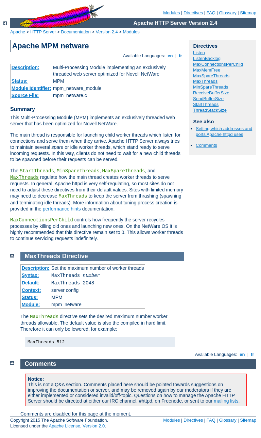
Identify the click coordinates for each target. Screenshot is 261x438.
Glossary (227, 12)
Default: (30, 282)
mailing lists (226, 401)
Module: (31, 304)
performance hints (62, 209)
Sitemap (248, 12)
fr (181, 55)
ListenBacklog (207, 58)
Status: (20, 81)
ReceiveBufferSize (211, 92)
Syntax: (30, 275)
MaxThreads (24, 177)
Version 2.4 (107, 31)
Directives (193, 12)
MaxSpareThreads (123, 171)
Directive (75, 256)
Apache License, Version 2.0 (77, 425)
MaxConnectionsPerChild (41, 220)
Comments (206, 145)
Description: (25, 67)
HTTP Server (43, 31)
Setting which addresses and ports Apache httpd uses (224, 131)
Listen (199, 52)
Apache (17, 31)
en (170, 55)
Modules (171, 12)
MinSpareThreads (78, 171)
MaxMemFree (206, 70)
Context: (31, 290)
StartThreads (37, 171)
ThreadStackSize (210, 110)
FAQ (211, 12)
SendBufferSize (208, 98)
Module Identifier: (31, 88)
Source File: (25, 95)
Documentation (75, 31)
